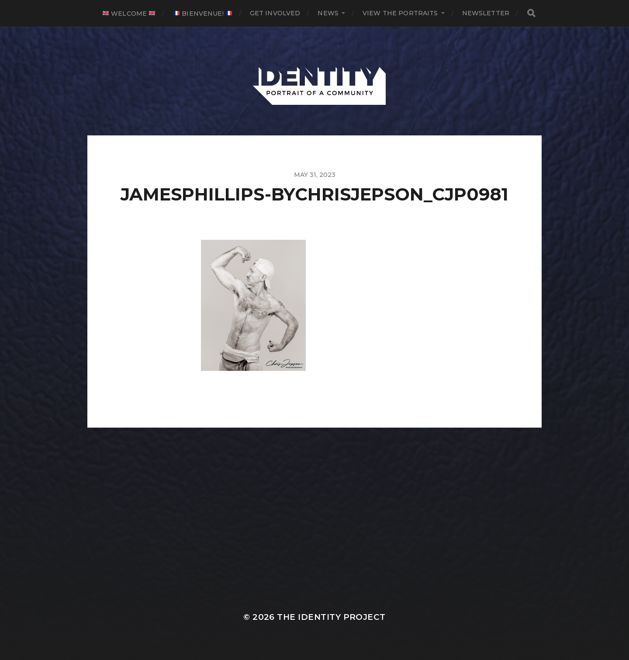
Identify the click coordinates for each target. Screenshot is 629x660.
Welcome (129, 13)
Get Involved (275, 13)
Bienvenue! (202, 13)
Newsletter (485, 13)
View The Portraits (400, 13)
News (328, 13)
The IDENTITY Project (331, 617)
